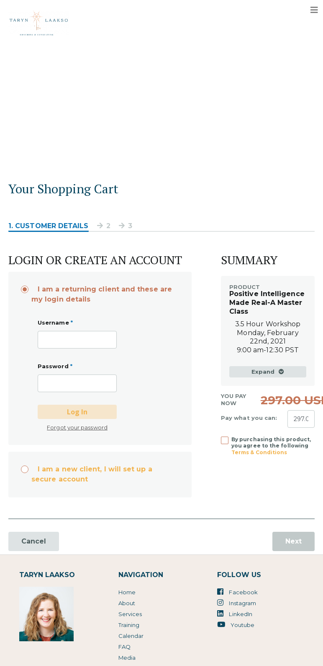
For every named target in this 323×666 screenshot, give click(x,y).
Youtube (235, 624)
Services (130, 614)
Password (55, 366)
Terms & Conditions (259, 452)
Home (127, 592)
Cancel (33, 541)
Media (127, 657)
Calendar (131, 635)
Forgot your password (77, 427)
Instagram (236, 602)
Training (129, 625)
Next (293, 541)
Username (55, 322)
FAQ (124, 646)
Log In (77, 411)
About (126, 603)
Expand (267, 371)
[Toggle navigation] (314, 10)
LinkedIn (234, 613)
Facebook (237, 592)
